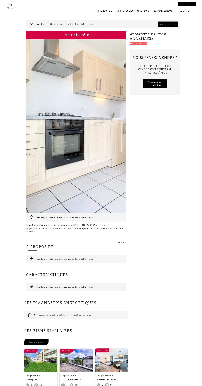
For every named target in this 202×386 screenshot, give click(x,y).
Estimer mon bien (187, 4)
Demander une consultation (155, 83)
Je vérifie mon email (168, 24)
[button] (164, 11)
